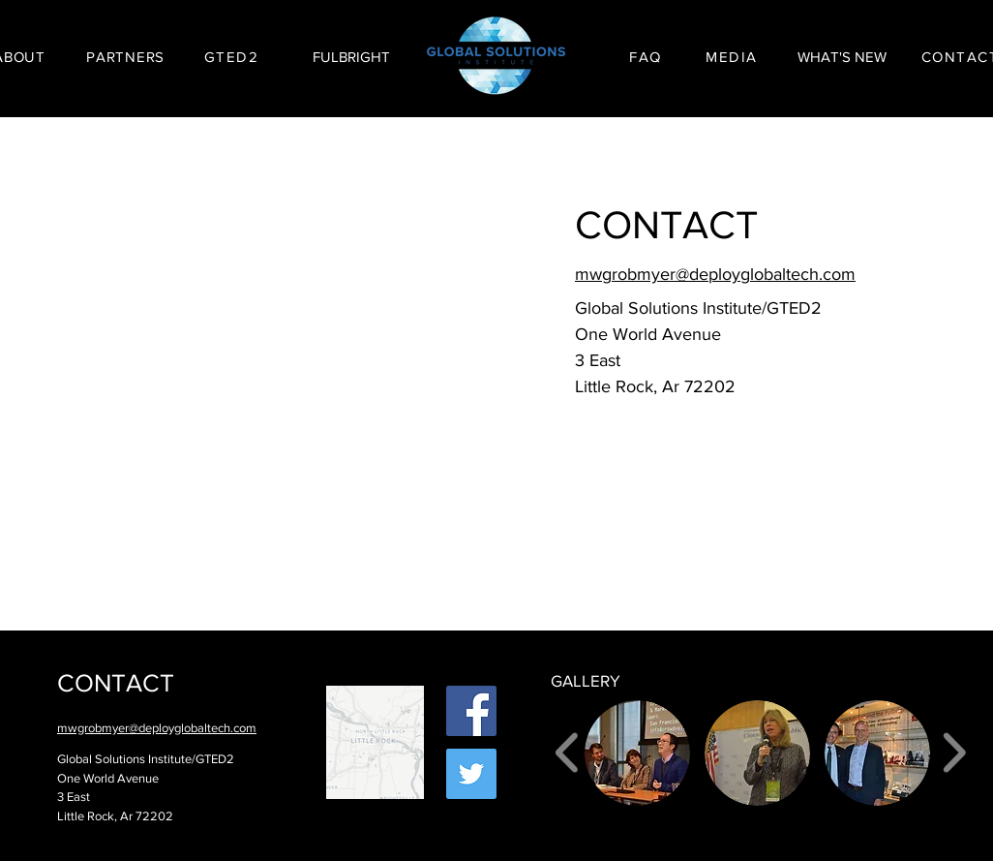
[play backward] (567, 752)
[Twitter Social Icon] (471, 774)
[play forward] (954, 752)
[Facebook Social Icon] (471, 711)
